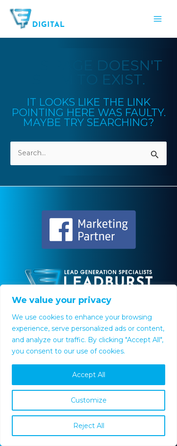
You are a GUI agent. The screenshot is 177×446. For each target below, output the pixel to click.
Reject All (88, 425)
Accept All (88, 374)
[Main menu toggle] (158, 19)
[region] (88, 365)
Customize (89, 400)
